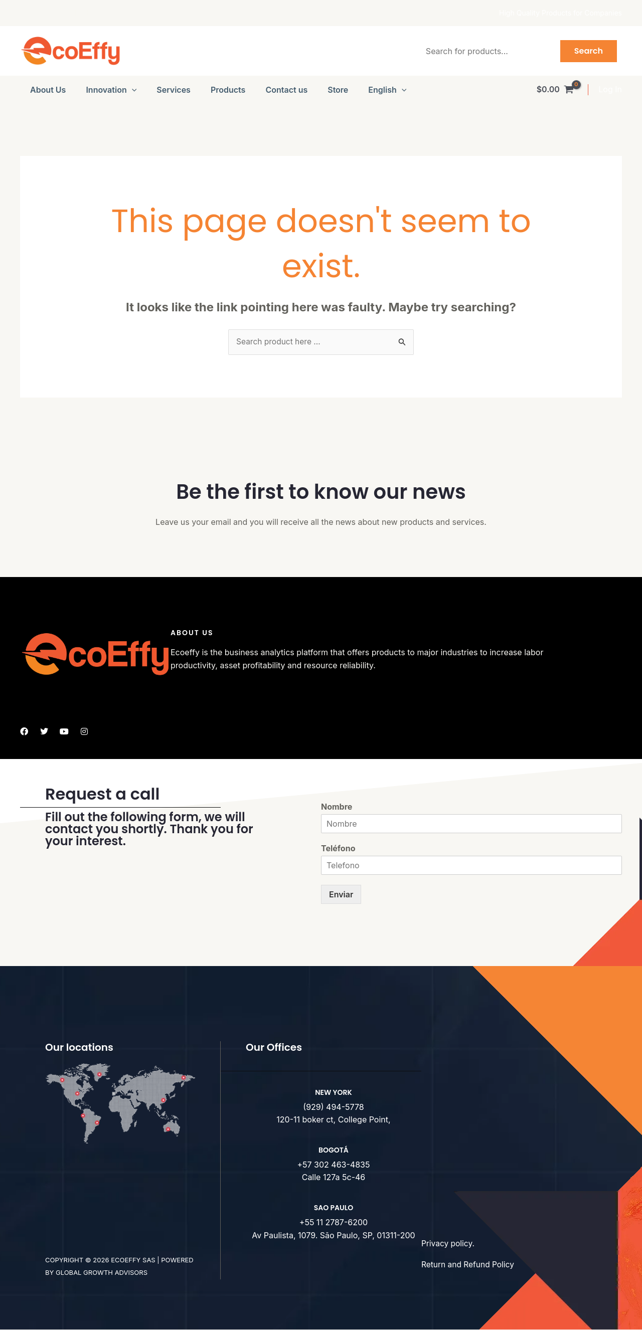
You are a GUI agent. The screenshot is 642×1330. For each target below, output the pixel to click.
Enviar (341, 894)
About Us (48, 90)
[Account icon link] (610, 89)
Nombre (336, 807)
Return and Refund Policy (469, 1265)
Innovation (111, 90)
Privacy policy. (448, 1244)
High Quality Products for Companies (560, 13)
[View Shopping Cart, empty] (555, 90)
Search (588, 51)
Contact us (286, 90)
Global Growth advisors (101, 1273)
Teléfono (338, 849)
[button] (132, 90)
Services (173, 90)
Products (228, 90)
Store (338, 90)
